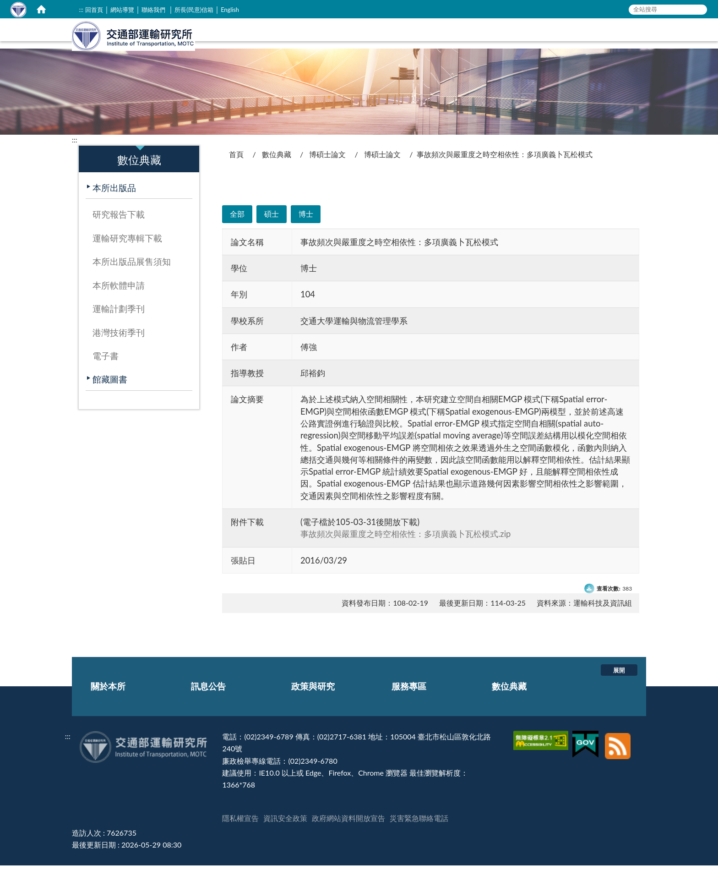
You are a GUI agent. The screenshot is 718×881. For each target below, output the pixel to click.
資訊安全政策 (285, 833)
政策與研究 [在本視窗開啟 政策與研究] (511, 43)
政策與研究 (313, 701)
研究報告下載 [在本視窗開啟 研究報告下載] (118, 229)
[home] (41, 9)
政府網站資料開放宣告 (348, 833)
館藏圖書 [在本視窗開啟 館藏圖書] (109, 394)
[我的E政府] (586, 752)
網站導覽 (122, 9)
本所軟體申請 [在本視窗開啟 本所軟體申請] (118, 300)
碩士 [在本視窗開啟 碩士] (271, 229)
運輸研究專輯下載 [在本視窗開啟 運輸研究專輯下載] (127, 253)
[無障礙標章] (542, 752)
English (230, 9)
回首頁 (94, 9)
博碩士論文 (327, 169)
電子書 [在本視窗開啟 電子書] (105, 371)
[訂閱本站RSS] (618, 752)
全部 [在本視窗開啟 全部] (237, 229)
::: (81, 9)
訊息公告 (208, 701)
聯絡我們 (153, 9)
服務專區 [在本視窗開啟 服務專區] (565, 43)
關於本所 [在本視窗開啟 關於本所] (408, 43)
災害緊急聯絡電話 (419, 833)
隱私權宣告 (240, 833)
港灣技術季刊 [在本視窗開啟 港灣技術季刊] (118, 348)
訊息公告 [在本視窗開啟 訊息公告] (457, 43)
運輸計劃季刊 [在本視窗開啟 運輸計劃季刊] (118, 324)
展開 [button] (619, 685)
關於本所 (108, 701)
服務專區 (409, 701)
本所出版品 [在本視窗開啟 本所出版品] (114, 203)
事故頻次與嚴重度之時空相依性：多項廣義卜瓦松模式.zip (405, 549)
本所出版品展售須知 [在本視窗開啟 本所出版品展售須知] (131, 277)
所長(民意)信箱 (193, 9)
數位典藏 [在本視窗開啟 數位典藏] (614, 43)
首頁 (236, 169)
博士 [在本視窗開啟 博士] (306, 229)
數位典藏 (276, 169)
